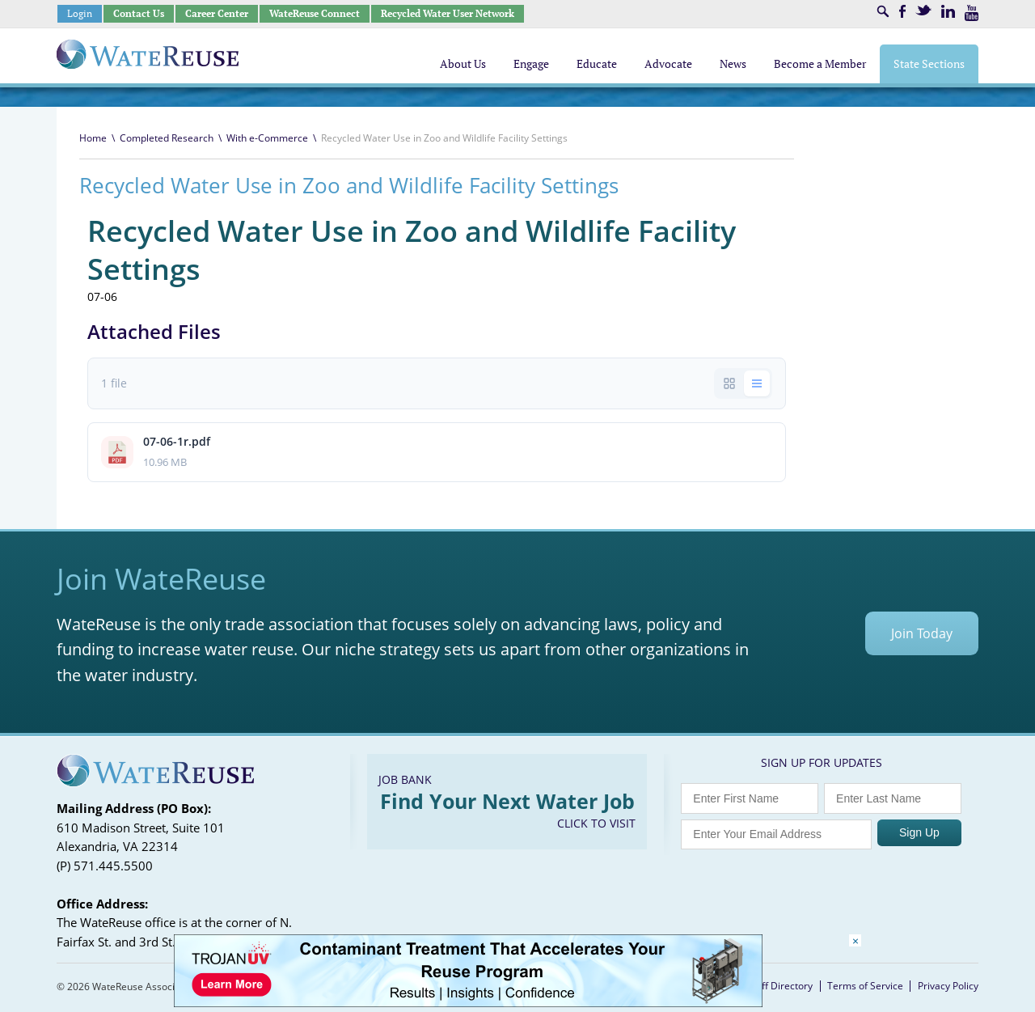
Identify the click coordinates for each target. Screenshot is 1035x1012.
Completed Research (166, 138)
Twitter (923, 10)
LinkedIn (948, 11)
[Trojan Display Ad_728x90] (468, 1002)
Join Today (922, 633)
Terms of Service (865, 986)
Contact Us (138, 13)
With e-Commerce (267, 138)
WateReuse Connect (314, 13)
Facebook (902, 11)
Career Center (216, 13)
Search (883, 11)
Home (93, 138)
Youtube (971, 13)
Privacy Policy (948, 986)
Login (79, 13)
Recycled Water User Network (447, 13)
